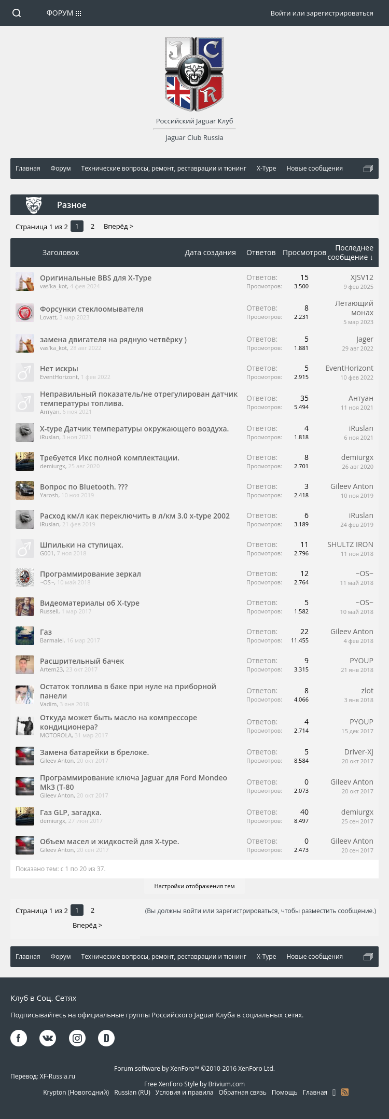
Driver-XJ (358, 752)
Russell (49, 611)
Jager (364, 339)
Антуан (50, 411)
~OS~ (47, 582)
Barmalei (52, 640)
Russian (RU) (132, 1092)
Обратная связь (243, 1092)
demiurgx (52, 466)
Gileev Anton (351, 486)
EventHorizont (59, 377)
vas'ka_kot (53, 286)
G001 (47, 553)
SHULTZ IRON (350, 544)
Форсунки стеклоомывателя (92, 309)
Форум (60, 13)
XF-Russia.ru (57, 1076)
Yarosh (49, 495)
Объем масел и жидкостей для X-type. (109, 841)
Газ (46, 632)
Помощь (285, 1092)
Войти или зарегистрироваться (322, 13)
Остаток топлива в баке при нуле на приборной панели (128, 691)
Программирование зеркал (90, 574)
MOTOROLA (56, 735)
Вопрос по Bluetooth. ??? (84, 487)
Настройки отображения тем (195, 886)
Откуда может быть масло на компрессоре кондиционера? (118, 722)
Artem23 (51, 669)
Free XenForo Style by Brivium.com (194, 1084)
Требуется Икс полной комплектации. (109, 458)
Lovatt (48, 317)
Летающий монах (354, 307)
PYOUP (361, 660)
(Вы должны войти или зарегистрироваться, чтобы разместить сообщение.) (260, 910)
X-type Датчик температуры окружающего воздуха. (134, 428)
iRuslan (49, 437)
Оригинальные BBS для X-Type (95, 278)
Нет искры (59, 368)
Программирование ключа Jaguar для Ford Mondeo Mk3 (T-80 (133, 782)
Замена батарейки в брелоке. (94, 752)
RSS (345, 1092)
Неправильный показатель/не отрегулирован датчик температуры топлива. (139, 398)
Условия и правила (185, 1092)
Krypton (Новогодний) (76, 1092)
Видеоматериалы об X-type (90, 603)
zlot (367, 690)
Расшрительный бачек (82, 661)
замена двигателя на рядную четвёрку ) (113, 339)
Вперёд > (118, 226)
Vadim (48, 704)
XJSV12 (362, 277)
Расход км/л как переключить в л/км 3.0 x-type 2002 (135, 516)
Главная (315, 1092)
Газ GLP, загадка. (71, 812)
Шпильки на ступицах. (81, 545)
